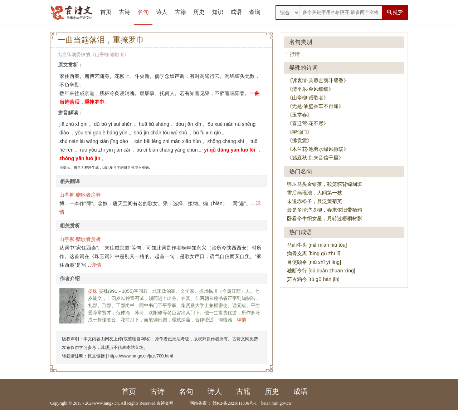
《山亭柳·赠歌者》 (307, 97)
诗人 (161, 12)
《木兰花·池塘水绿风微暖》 (318, 149)
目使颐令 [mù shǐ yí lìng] (314, 262)
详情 (96, 265)
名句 (143, 12)
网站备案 (198, 403)
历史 (199, 12)
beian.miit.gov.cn (276, 403)
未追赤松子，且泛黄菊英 (314, 201)
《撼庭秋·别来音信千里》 (315, 157)
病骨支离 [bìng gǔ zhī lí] (313, 253)
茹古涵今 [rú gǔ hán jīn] (313, 279)
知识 (217, 12)
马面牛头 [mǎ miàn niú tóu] (317, 245)
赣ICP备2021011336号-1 (234, 403)
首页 (106, 12)
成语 (236, 12)
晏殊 (81, 54)
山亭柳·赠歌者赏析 (80, 239)
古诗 (124, 12)
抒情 (295, 54)
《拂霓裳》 (299, 140)
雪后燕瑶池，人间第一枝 (314, 193)
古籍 (180, 12)
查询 (254, 12)
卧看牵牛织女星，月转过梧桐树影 (324, 218)
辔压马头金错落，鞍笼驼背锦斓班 (324, 184)
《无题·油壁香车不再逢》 (315, 106)
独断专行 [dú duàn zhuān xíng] (321, 270)
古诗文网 (165, 403)
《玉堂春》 (299, 115)
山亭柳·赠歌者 (109, 54)
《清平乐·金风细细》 (310, 89)
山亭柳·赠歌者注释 (80, 195)
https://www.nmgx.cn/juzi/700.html (140, 356)
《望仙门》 (299, 132)
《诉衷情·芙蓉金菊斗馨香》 (318, 80)
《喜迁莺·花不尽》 (307, 123)
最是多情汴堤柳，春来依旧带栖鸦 (324, 210)
